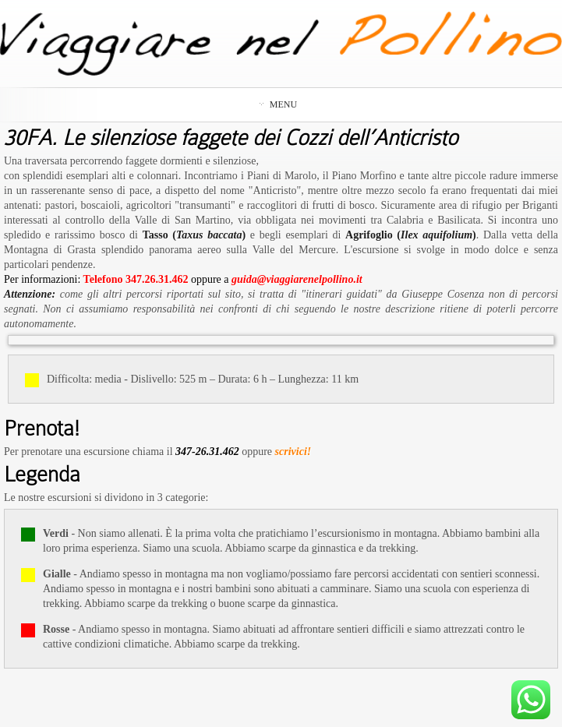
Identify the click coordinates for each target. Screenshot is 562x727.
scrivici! (293, 451)
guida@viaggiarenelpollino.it (297, 279)
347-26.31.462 (207, 451)
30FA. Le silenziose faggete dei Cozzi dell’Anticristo (231, 137)
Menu (278, 104)
